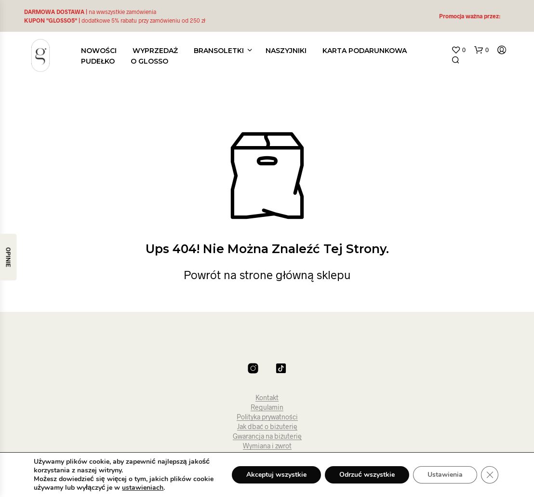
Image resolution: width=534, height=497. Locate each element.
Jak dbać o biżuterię (267, 426)
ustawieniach (142, 488)
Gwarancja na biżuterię (267, 436)
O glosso (149, 61)
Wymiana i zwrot (267, 446)
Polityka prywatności (267, 417)
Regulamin (267, 407)
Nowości (99, 50)
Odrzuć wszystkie (367, 474)
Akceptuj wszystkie (276, 474)
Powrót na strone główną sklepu (267, 275)
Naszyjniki (286, 50)
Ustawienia (445, 474)
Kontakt (267, 398)
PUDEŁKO (98, 61)
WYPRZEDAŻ (155, 50)
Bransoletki (219, 50)
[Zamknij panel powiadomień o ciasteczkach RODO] (489, 475)
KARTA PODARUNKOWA (364, 50)
